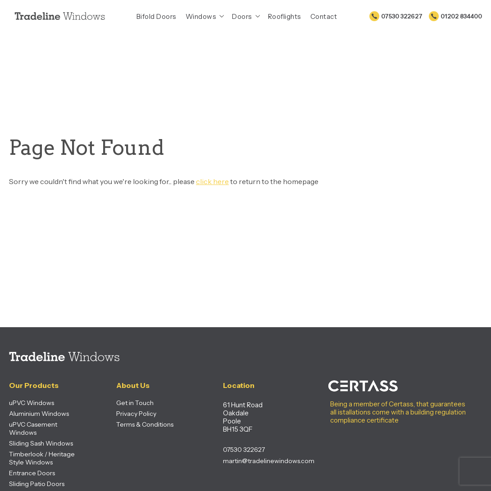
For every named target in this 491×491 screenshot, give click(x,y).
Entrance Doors (32, 473)
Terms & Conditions (144, 424)
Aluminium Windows (39, 414)
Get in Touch (135, 403)
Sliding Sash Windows (41, 443)
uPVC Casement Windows (33, 428)
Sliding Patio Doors (36, 484)
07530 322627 (402, 16)
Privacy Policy (136, 414)
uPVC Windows (31, 403)
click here (212, 181)
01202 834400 (461, 16)
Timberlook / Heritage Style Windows (42, 458)
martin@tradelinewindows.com (258, 461)
